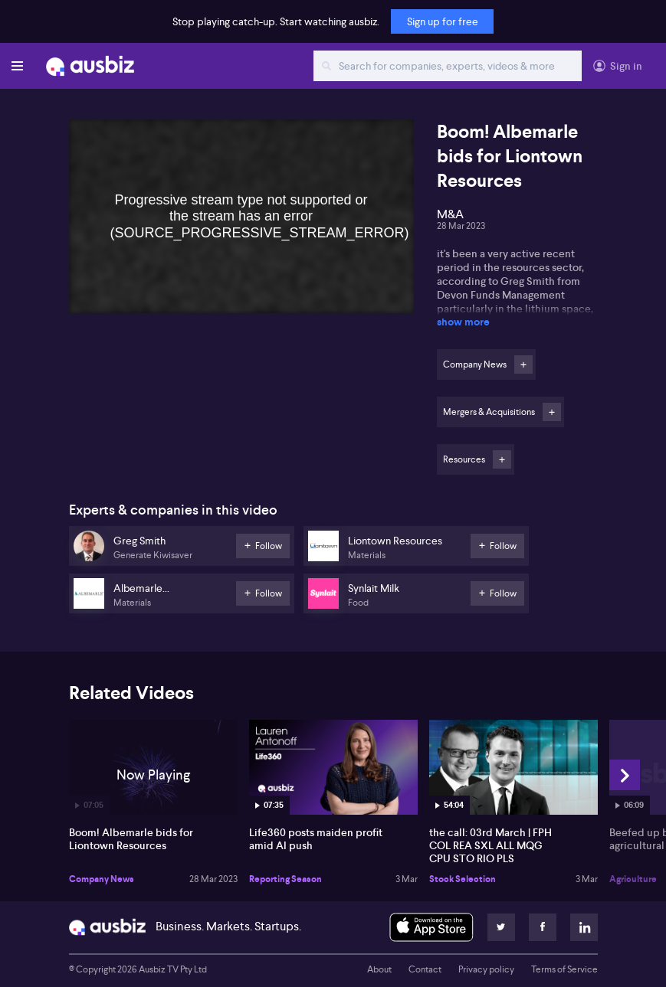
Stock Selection (462, 879)
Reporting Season (285, 879)
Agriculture (633, 879)
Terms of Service (564, 969)
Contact (424, 969)
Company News (101, 879)
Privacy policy (486, 969)
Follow (523, 364)
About (379, 969)
